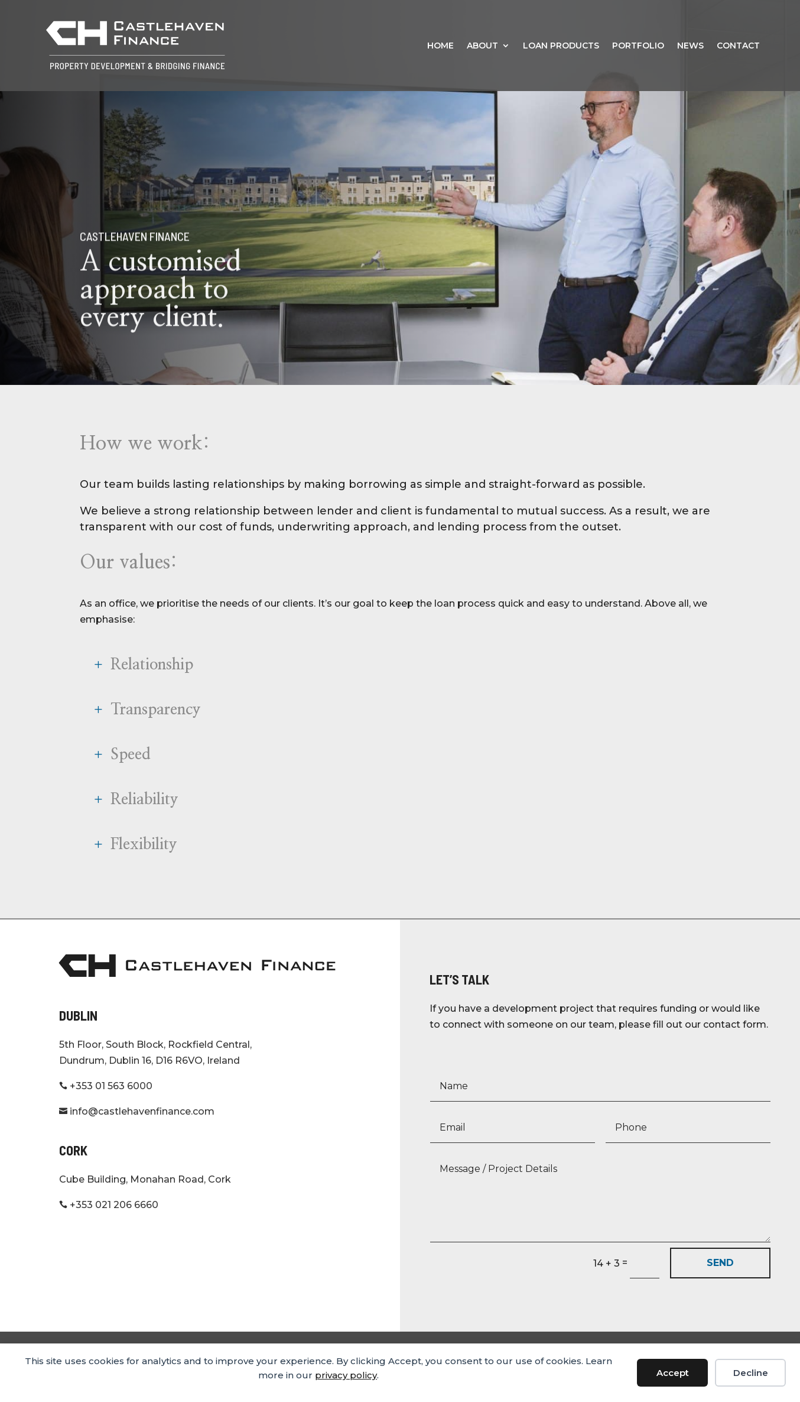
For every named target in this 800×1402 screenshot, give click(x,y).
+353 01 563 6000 (105, 1102)
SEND (720, 1278)
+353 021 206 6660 (108, 1220)
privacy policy (346, 1375)
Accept (672, 1372)
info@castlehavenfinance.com (136, 1127)
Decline (750, 1372)
